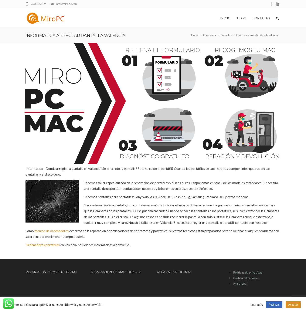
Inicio (225, 18)
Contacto (261, 18)
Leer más (256, 304)
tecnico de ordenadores (51, 231)
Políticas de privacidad (247, 272)
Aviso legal (240, 283)
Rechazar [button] (274, 304)
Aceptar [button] (293, 304)
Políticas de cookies (246, 278)
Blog (241, 18)
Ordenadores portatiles (43, 245)
